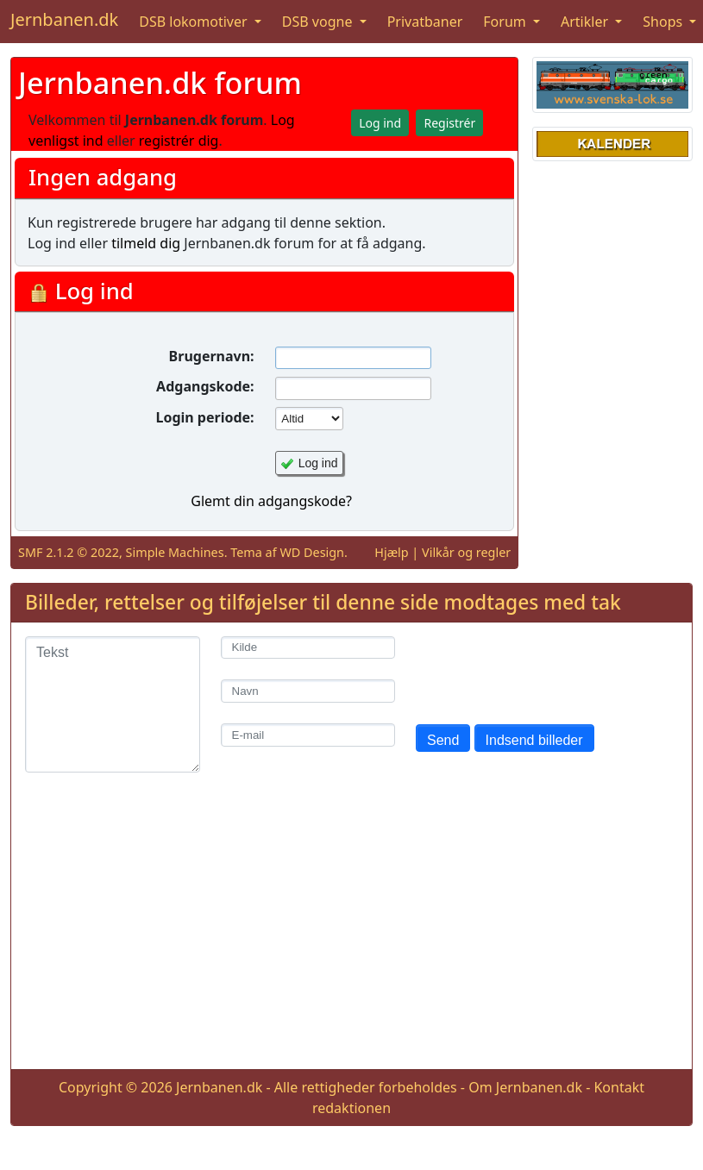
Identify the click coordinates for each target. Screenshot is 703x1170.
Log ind (318, 463)
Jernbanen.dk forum (160, 82)
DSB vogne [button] (319, 21)
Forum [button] (506, 21)
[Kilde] (308, 648)
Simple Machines (175, 552)
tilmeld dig (145, 243)
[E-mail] (308, 735)
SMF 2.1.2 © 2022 (68, 552)
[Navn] (308, 691)
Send (443, 740)
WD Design (311, 552)
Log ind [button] (380, 123)
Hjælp (391, 552)
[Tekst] (112, 704)
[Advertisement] (352, 934)
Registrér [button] (449, 123)
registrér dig (179, 140)
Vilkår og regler (466, 552)
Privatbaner (425, 21)
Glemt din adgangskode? (271, 500)
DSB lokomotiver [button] (195, 21)
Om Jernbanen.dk (525, 1087)
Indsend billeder (534, 740)
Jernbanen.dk (64, 19)
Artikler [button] (586, 21)
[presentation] (547, 670)
